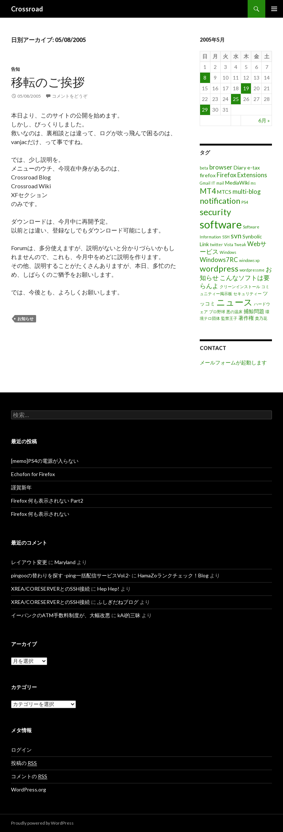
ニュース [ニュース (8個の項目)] (234, 302)
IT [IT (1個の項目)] (213, 183)
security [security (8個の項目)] (215, 212)
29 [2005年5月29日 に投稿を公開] (205, 109)
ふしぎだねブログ (118, 602)
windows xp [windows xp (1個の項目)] (249, 260)
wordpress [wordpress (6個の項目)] (219, 268)
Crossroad (27, 9)
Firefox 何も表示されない (40, 514)
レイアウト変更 (29, 562)
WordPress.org (28, 789)
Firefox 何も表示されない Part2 (47, 500)
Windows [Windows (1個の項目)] (228, 252)
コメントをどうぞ (69, 96)
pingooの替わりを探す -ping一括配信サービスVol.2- (70, 575)
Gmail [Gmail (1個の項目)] (205, 183)
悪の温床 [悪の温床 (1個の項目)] (234, 311)
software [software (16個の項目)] (221, 224)
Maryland (65, 562)
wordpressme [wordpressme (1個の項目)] (252, 270)
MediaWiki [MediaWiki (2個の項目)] (237, 182)
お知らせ (25, 318)
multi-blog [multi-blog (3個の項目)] (247, 191)
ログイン (21, 750)
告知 (15, 69)
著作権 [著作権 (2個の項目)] (246, 318)
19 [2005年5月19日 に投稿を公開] (246, 88)
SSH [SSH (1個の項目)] (226, 236)
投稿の (24, 763)
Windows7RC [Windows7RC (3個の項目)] (219, 259)
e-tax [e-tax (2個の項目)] (253, 167)
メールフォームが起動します (233, 362)
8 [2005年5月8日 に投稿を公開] (204, 77)
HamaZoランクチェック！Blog (173, 575)
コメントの (29, 776)
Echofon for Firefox (33, 474)
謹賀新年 (21, 487)
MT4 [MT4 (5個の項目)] (208, 190)
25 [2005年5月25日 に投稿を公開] (236, 99)
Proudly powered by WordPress (42, 823)
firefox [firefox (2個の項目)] (208, 175)
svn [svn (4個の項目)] (236, 236)
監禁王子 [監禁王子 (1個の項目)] (229, 318)
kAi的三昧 (129, 615)
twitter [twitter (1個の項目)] (216, 244)
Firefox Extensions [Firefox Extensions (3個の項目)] (242, 175)
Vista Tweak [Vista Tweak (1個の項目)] (235, 244)
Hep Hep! (108, 588)
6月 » (264, 120)
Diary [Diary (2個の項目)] (240, 167)
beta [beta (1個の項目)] (204, 167)
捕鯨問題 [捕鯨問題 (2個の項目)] (254, 311)
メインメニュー (274, 9)
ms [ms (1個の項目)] (253, 183)
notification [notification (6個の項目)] (220, 201)
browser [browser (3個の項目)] (221, 167)
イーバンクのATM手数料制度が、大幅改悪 (60, 615)
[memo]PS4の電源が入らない (44, 461)
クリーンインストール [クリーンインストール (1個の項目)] (240, 286)
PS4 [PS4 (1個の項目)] (244, 202)
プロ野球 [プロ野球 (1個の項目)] (217, 311)
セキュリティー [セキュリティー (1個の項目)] (247, 293)
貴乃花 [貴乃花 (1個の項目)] (261, 318)
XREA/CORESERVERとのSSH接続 (50, 588)
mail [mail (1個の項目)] (220, 183)
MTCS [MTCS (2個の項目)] (224, 192)
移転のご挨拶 (48, 81)
